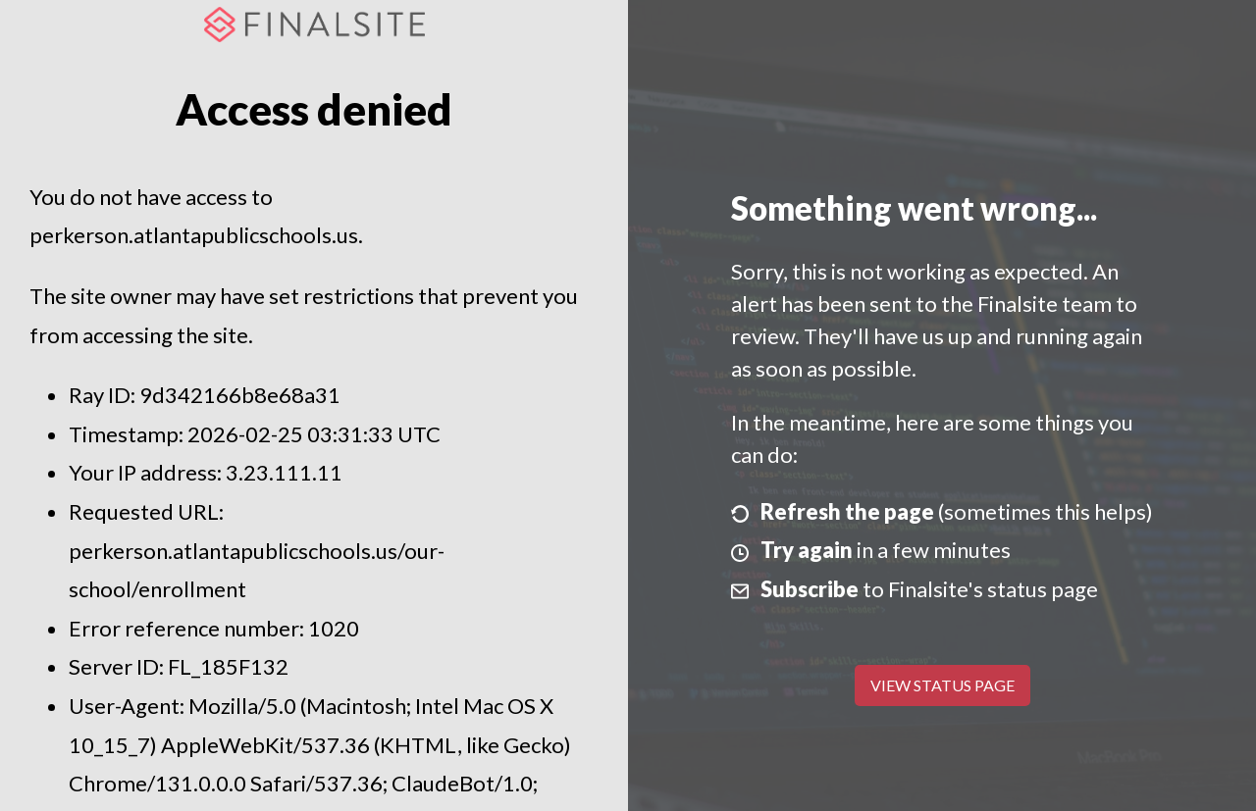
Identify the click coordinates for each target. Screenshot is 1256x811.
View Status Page (942, 685)
